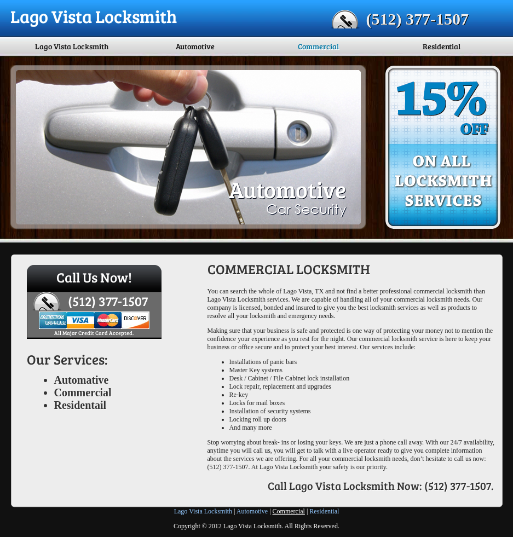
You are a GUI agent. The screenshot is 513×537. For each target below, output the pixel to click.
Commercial (318, 46)
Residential (441, 46)
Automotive (195, 46)
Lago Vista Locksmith (71, 46)
